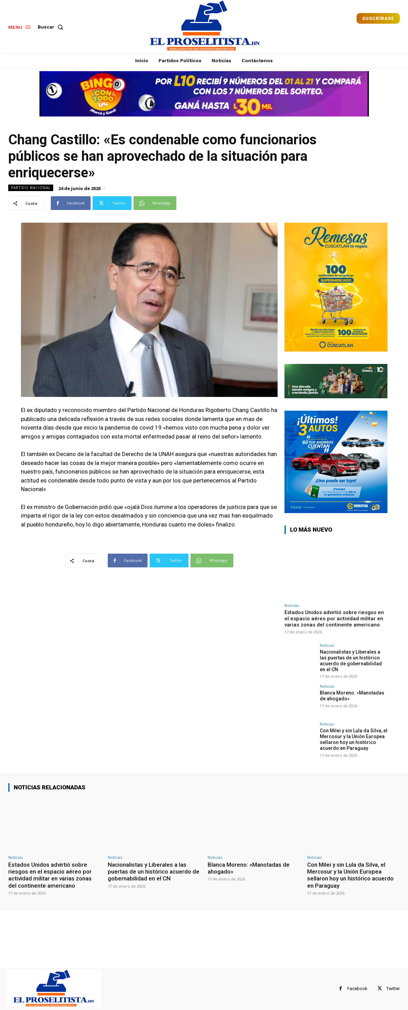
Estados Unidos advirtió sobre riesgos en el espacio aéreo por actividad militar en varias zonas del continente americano (334, 618)
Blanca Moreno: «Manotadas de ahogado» (249, 868)
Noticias (291, 605)
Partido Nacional (30, 188)
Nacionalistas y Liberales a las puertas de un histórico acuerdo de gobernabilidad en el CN (351, 660)
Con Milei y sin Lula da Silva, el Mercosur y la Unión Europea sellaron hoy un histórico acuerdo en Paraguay (353, 739)
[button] (52, 27)
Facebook (357, 988)
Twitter (393, 988)
